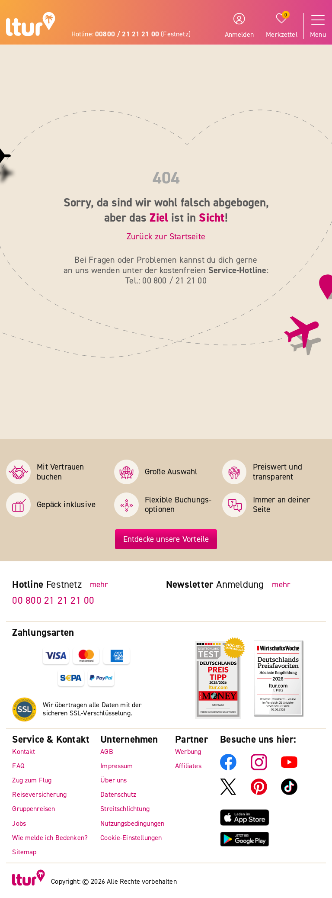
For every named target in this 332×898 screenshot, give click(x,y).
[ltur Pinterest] (259, 793)
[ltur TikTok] (289, 793)
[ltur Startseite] (30, 25)
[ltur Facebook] (228, 768)
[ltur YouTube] (289, 768)
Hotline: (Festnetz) (131, 34)
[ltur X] (228, 793)
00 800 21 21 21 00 (53, 600)
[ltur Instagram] (259, 768)
